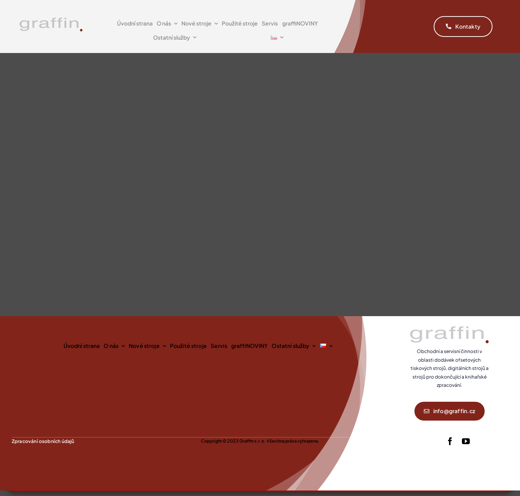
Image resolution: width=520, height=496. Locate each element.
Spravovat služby (469, 467)
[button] (504, 359)
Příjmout (255, 381)
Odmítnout (357, 381)
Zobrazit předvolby (459, 381)
